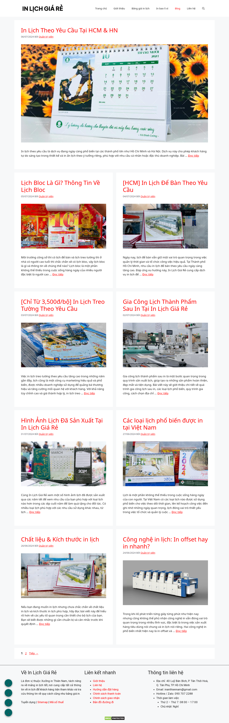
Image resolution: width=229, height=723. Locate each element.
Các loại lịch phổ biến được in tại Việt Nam (163, 423)
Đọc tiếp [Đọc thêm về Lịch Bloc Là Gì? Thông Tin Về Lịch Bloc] (57, 274)
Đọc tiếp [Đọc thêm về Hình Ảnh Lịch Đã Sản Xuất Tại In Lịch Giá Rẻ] (34, 512)
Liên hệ (191, 8)
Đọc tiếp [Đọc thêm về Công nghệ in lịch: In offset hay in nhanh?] (181, 631)
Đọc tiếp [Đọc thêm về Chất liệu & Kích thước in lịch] (44, 624)
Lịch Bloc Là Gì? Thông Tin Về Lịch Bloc (60, 186)
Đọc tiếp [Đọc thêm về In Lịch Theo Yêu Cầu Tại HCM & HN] (193, 155)
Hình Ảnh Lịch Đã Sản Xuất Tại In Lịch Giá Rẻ (62, 423)
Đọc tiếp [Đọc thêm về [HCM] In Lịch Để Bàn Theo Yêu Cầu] (147, 274)
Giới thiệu (119, 8)
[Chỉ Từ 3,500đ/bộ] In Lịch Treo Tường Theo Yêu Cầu (63, 305)
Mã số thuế (57, 702)
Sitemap (42, 702)
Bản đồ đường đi (103, 702)
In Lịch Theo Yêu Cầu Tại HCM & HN (69, 30)
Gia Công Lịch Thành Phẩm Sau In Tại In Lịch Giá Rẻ (160, 305)
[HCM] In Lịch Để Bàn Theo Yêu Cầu (165, 186)
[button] (203, 8)
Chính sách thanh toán (107, 693)
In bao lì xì (162, 8)
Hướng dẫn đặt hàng (106, 689)
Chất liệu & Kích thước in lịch (60, 539)
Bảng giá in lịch (140, 8)
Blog (177, 8)
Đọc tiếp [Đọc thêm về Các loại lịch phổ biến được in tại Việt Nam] (177, 512)
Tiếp (33, 653)
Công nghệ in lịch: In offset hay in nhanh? (165, 542)
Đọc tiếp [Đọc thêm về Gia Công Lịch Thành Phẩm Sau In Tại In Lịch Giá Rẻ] (162, 393)
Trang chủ (101, 8)
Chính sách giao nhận (106, 698)
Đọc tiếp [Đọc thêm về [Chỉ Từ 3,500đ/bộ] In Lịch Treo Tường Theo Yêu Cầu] (89, 393)
